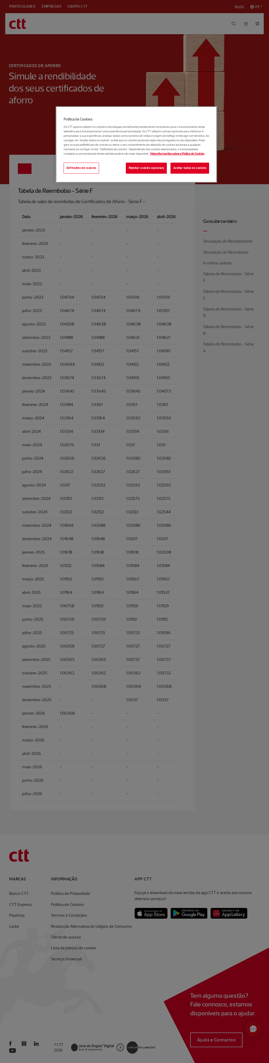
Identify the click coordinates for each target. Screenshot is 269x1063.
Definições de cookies (81, 168)
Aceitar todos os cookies (189, 168)
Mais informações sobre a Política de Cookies (177, 154)
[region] (136, 144)
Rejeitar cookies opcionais (146, 168)
